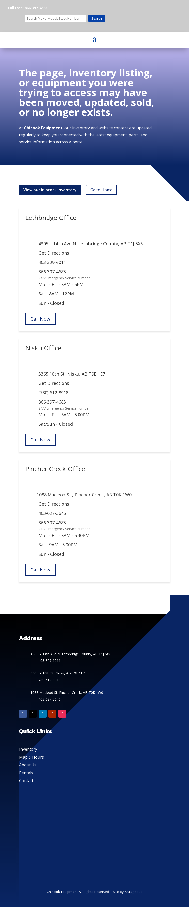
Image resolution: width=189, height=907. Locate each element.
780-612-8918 (49, 679)
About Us (27, 765)
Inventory (28, 749)
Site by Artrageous (127, 891)
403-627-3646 (52, 513)
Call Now (40, 318)
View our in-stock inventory (50, 189)
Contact (26, 780)
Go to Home (101, 189)
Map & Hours (31, 757)
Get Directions (53, 253)
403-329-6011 (52, 262)
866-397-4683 (52, 272)
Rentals (26, 772)
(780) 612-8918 (53, 392)
